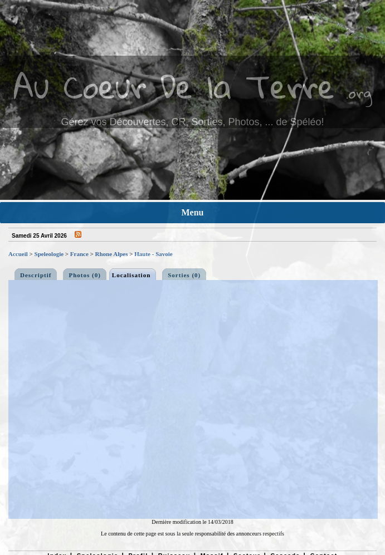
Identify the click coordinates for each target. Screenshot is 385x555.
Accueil (18, 254)
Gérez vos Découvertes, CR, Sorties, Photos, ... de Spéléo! (192, 121)
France (79, 254)
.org (358, 92)
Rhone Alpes (111, 254)
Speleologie (49, 254)
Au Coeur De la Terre (174, 86)
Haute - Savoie (153, 254)
